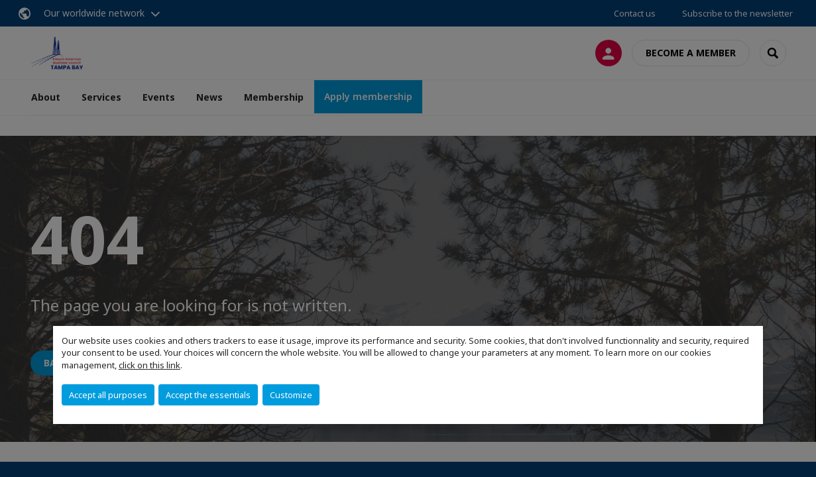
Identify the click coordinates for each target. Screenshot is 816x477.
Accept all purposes (108, 395)
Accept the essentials (208, 395)
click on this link (149, 365)
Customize (291, 395)
